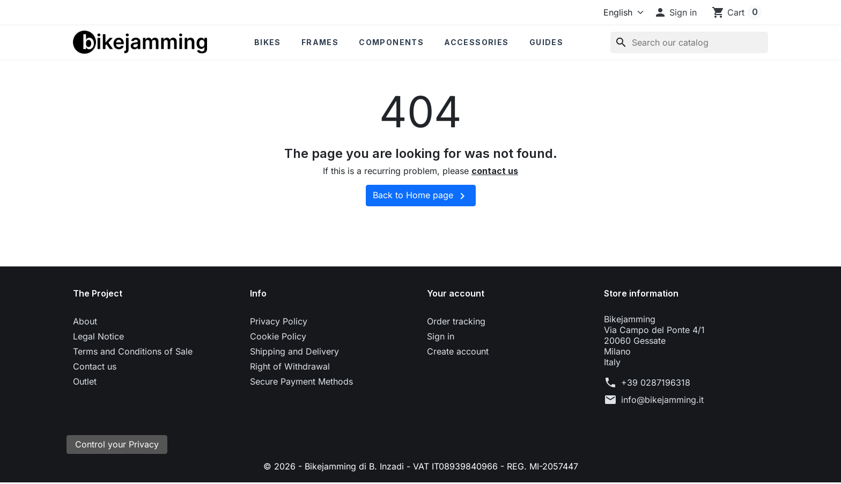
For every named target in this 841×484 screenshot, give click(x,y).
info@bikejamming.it (662, 399)
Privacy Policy (278, 321)
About (85, 321)
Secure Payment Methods (301, 381)
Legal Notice (98, 336)
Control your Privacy (117, 444)
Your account (455, 293)
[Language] (621, 12)
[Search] (689, 42)
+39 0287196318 (655, 382)
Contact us (94, 366)
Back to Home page (421, 196)
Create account (458, 351)
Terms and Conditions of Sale (133, 351)
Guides (546, 42)
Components (391, 42)
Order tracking (456, 321)
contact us (494, 170)
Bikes (267, 42)
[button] (675, 12)
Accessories (476, 42)
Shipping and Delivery (294, 351)
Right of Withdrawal (290, 366)
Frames (319, 42)
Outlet (85, 381)
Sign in (440, 336)
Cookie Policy (278, 336)
